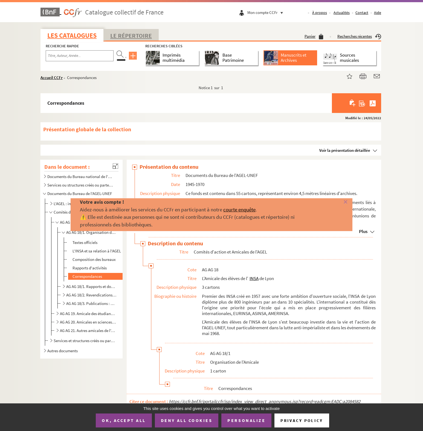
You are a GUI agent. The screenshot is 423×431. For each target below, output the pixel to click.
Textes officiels (85, 242)
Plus (363, 231)
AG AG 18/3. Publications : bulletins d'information (91, 303)
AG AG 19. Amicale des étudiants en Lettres (88, 313)
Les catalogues (72, 35)
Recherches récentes (359, 36)
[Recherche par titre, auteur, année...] (80, 55)
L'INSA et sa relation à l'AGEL (97, 251)
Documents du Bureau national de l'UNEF (81, 176)
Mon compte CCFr (266, 12)
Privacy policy (301, 420)
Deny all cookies (186, 420)
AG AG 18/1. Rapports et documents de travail (91, 286)
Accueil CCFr (51, 77)
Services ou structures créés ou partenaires (81, 185)
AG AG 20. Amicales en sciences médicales (88, 322)
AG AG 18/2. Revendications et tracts (91, 295)
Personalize (246, 420)
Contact (361, 12)
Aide (377, 12)
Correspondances (87, 276)
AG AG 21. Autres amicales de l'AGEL (88, 330)
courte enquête (239, 209)
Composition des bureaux (94, 259)
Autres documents (62, 350)
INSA (254, 278)
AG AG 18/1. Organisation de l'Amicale (91, 232)
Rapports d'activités (90, 267)
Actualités (342, 12)
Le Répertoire (131, 35)
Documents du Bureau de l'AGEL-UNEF (79, 193)
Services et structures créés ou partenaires (84, 340)
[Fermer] (336, 202)
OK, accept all (124, 420)
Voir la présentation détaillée (344, 150)
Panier (314, 36)
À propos (319, 12)
